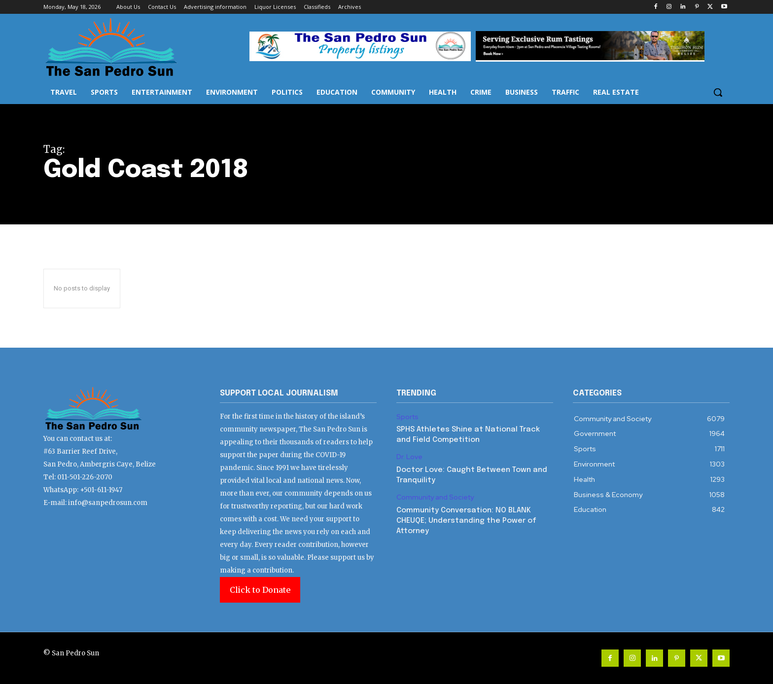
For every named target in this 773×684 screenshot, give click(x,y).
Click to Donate (260, 590)
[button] (718, 92)
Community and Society (435, 497)
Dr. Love (409, 457)
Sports (407, 417)
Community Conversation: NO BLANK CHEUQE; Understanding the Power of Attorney (466, 520)
